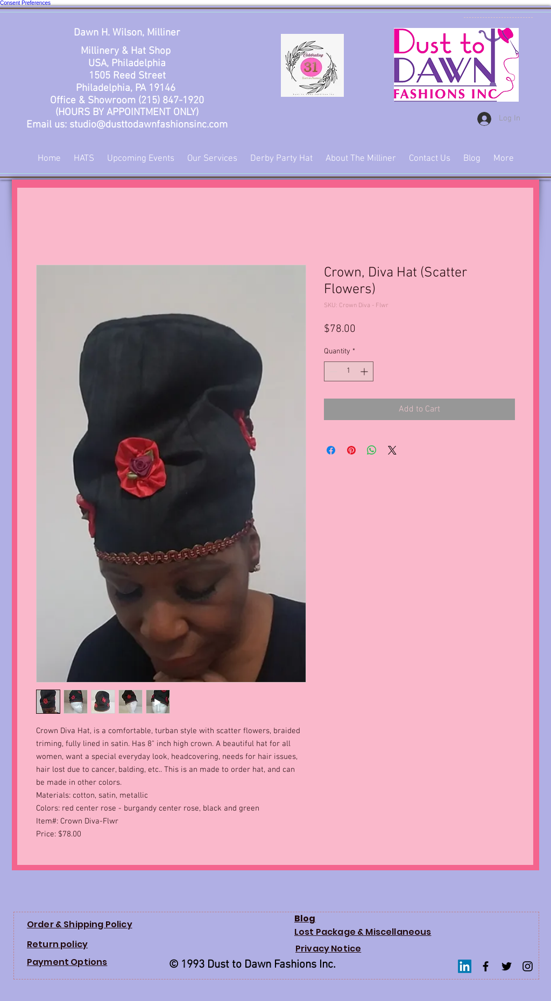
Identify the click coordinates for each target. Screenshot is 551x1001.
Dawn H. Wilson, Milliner (127, 33)
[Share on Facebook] (330, 450)
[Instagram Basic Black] (527, 966)
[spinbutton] (348, 371)
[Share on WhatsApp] (371, 450)
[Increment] (365, 371)
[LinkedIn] (464, 966)
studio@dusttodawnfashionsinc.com (148, 125)
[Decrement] (332, 371)
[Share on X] (392, 450)
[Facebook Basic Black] (485, 966)
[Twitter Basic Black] (506, 966)
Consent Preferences (25, 3)
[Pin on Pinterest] (351, 450)
